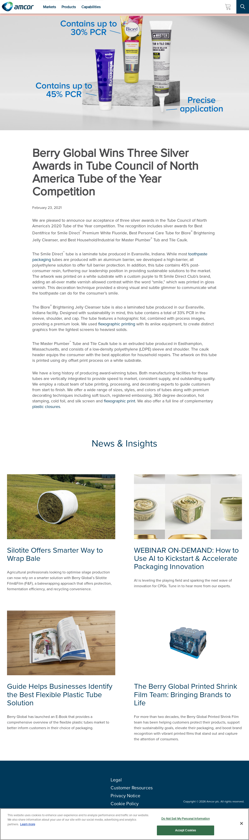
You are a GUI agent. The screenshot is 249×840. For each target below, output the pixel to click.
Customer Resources (132, 787)
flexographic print (119, 401)
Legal (116, 779)
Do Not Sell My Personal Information (185, 819)
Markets (49, 7)
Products (68, 7)
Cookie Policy (125, 803)
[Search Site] (242, 7)
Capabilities (91, 7)
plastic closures (46, 407)
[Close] (241, 824)
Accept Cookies (185, 830)
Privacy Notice (125, 795)
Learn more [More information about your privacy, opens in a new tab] (27, 824)
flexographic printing (116, 324)
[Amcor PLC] (18, 7)
